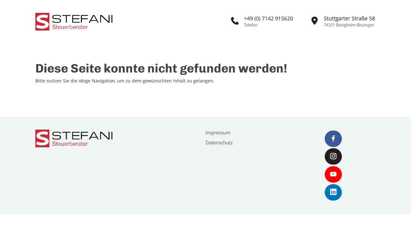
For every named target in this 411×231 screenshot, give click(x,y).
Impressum (218, 132)
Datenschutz (219, 142)
